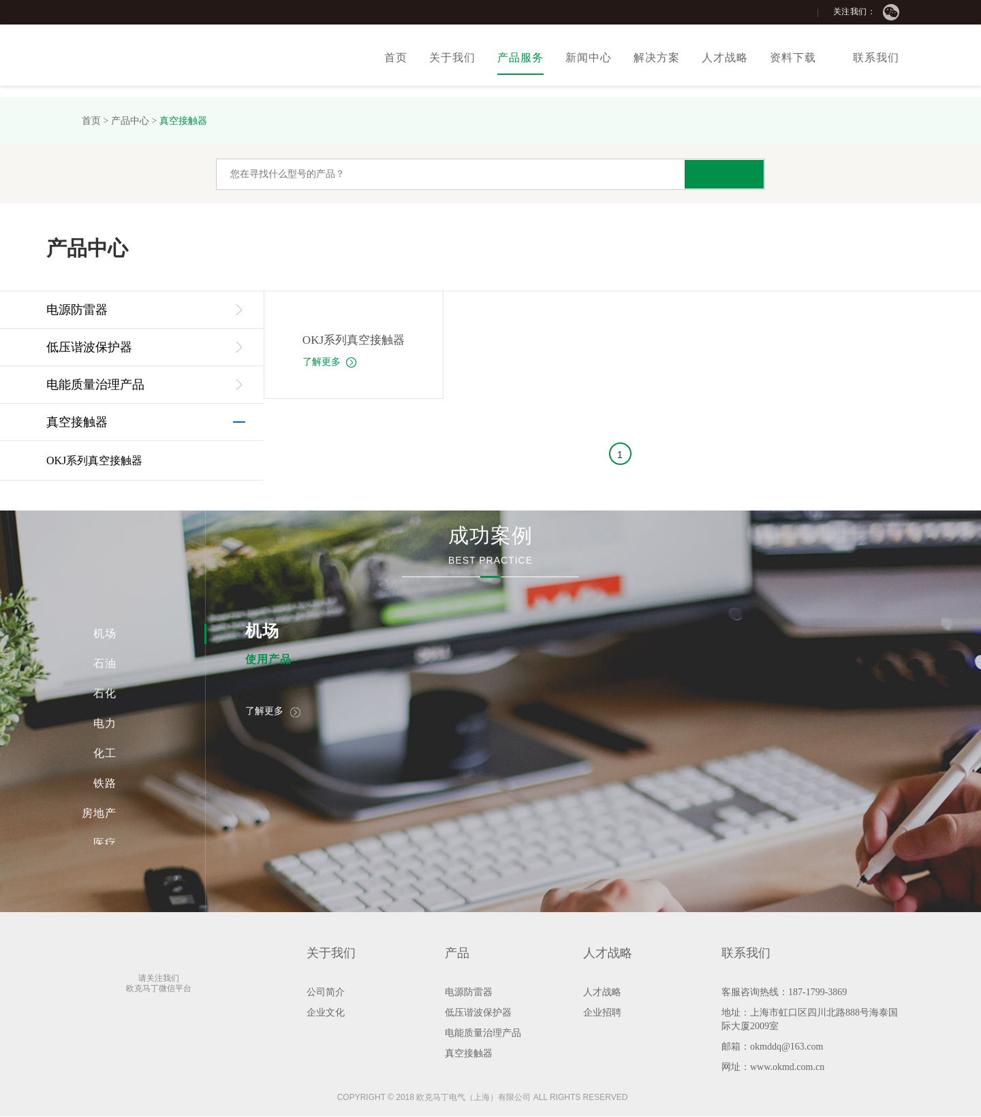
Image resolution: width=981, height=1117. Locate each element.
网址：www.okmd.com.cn (772, 1068)
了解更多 (326, 362)
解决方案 (657, 57)
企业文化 (326, 1013)
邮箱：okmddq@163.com (772, 1047)
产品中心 (130, 121)
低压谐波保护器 (89, 347)
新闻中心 (588, 57)
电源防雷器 (77, 310)
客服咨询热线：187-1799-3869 (784, 993)
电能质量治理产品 (95, 384)
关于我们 (452, 57)
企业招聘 (602, 1013)
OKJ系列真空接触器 (94, 460)
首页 (395, 57)
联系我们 (876, 57)
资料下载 (793, 57)
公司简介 (326, 993)
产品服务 (520, 57)
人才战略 (725, 57)
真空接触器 (183, 121)
